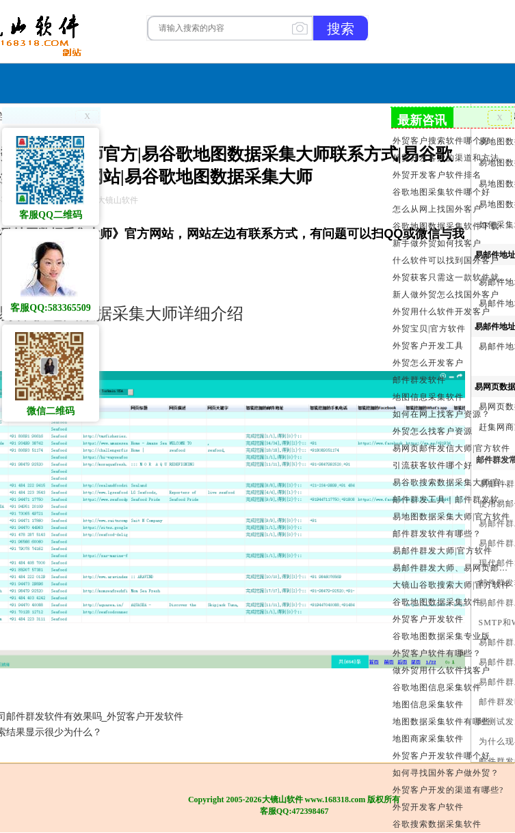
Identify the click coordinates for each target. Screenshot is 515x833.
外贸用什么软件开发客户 (441, 311)
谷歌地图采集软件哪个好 (441, 192)
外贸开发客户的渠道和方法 (446, 158)
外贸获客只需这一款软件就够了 (452, 277)
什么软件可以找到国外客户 (446, 260)
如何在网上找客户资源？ (441, 414)
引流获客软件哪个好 (433, 465)
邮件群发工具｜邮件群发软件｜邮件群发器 (452, 499)
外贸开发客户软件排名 (437, 175)
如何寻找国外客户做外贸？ (446, 773)
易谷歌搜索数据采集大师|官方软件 (452, 482)
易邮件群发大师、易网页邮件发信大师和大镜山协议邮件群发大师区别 (452, 568)
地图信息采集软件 (428, 397)
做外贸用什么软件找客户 (441, 670)
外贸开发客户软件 (428, 807)
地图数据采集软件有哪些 (441, 721)
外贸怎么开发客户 (428, 363)
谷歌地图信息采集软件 (437, 687)
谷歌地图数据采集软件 (437, 602)
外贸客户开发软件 (428, 619)
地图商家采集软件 (428, 738)
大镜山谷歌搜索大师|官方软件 (451, 585)
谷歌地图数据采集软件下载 (446, 226)
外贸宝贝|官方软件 (429, 328)
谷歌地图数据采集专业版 (441, 636)
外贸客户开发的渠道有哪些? (448, 790)
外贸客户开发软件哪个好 (441, 756)
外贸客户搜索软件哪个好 (441, 141)
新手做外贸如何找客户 (437, 243)
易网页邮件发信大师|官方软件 (451, 448)
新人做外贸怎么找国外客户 (446, 294)
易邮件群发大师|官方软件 (442, 551)
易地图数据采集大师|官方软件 (451, 516)
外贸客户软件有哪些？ (437, 653)
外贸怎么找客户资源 (433, 431)
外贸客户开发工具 (428, 346)
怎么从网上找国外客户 (437, 209)
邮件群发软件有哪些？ (437, 533)
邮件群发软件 (419, 380)
